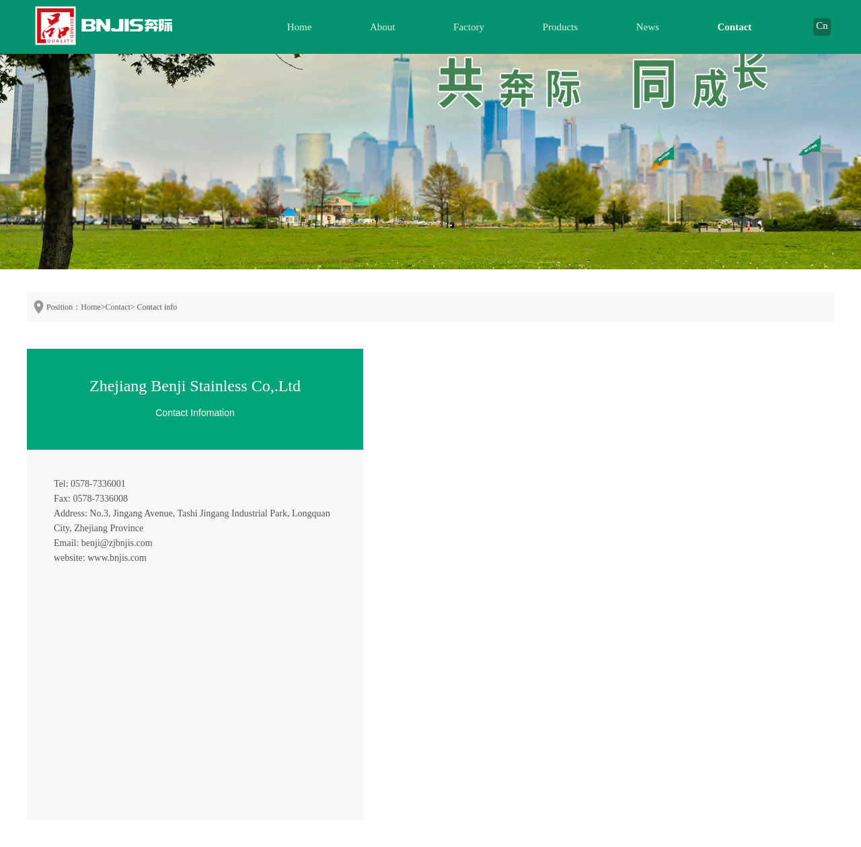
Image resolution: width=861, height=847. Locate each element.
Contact (735, 27)
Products (560, 27)
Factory (468, 27)
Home (299, 27)
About (383, 27)
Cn (822, 25)
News (647, 27)
